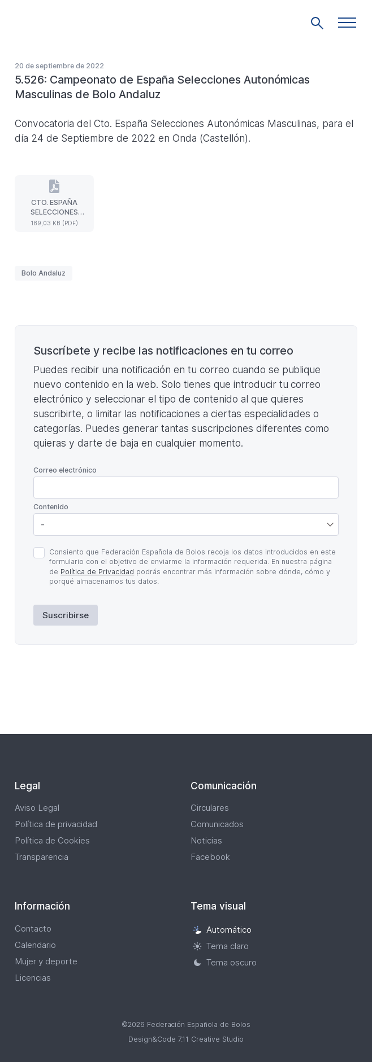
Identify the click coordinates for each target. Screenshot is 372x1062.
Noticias (206, 840)
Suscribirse (65, 615)
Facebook (210, 856)
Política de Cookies (52, 840)
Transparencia (41, 856)
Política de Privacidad (97, 571)
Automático (222, 929)
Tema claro (221, 946)
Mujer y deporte (46, 961)
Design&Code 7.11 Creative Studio (186, 1039)
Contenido (50, 506)
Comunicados (217, 824)
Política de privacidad (56, 824)
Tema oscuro (225, 962)
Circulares (210, 807)
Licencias (33, 977)
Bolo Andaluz (43, 273)
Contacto (33, 928)
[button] (347, 22)
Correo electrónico (65, 470)
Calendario (35, 944)
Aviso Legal (37, 807)
